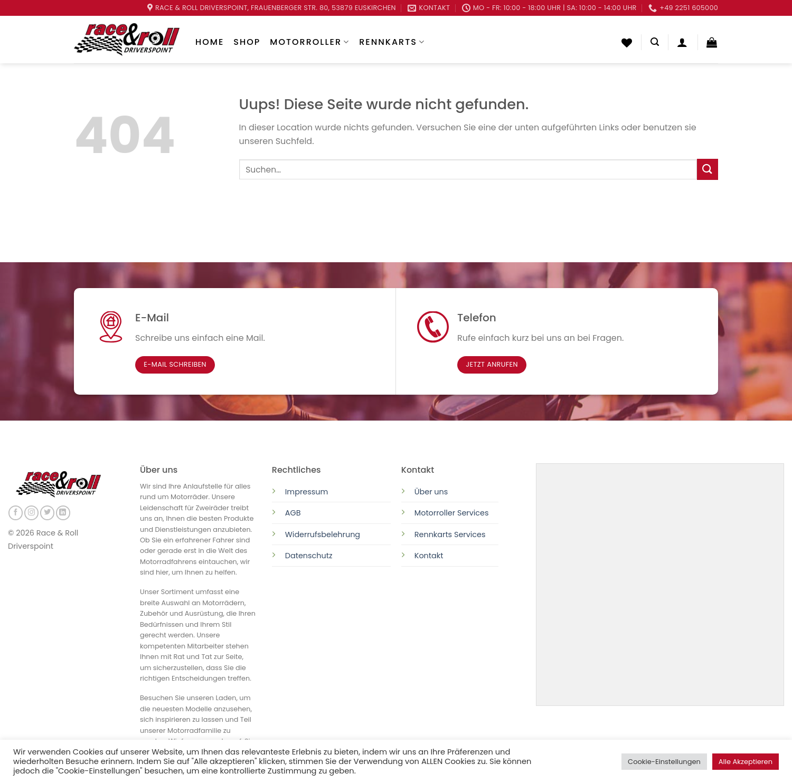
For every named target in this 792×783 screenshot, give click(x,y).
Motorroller (310, 42)
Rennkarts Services (450, 534)
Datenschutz (310, 555)
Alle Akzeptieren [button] (745, 762)
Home (209, 42)
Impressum (306, 491)
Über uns (431, 491)
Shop (246, 42)
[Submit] (707, 169)
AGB (293, 513)
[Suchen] (654, 42)
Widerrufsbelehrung (322, 534)
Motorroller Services (451, 513)
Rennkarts (392, 42)
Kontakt (429, 555)
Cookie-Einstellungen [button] (664, 762)
